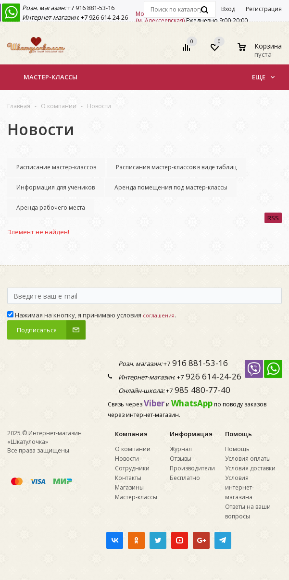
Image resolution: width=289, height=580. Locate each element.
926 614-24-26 (108, 17)
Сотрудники (132, 468)
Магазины (129, 487)
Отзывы (180, 458)
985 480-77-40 (201, 389)
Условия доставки (250, 468)
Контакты (128, 478)
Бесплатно (185, 478)
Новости (127, 458)
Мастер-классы (50, 77)
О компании (133, 449)
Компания (131, 433)
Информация (191, 433)
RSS (273, 218)
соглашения (159, 315)
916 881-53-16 (94, 7)
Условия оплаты (248, 458)
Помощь (238, 433)
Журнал (181, 449)
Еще (263, 77)
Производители (192, 468)
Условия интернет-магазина (239, 487)
